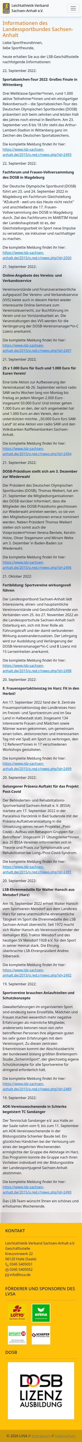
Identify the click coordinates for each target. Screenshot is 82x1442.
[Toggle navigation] (73, 8)
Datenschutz (65, 1435)
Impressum (41, 1435)
